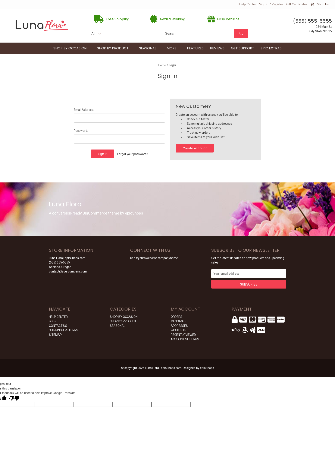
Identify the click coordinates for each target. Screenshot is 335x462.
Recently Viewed (183, 334)
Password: (81, 130)
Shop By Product (115, 48)
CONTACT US (58, 325)
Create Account (195, 148)
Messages (179, 321)
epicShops (207, 368)
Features (195, 48)
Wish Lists (178, 330)
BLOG (52, 321)
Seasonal (149, 48)
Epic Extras (271, 48)
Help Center (247, 4)
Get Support (242, 48)
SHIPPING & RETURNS (63, 330)
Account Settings (185, 339)
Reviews (217, 48)
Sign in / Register (271, 4)
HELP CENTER (58, 316)
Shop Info (323, 4)
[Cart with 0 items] (312, 4)
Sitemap (55, 334)
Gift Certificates (296, 4)
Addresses (179, 325)
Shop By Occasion (72, 48)
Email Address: (84, 109)
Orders (176, 316)
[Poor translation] (14, 398)
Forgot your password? (132, 154)
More (174, 48)
